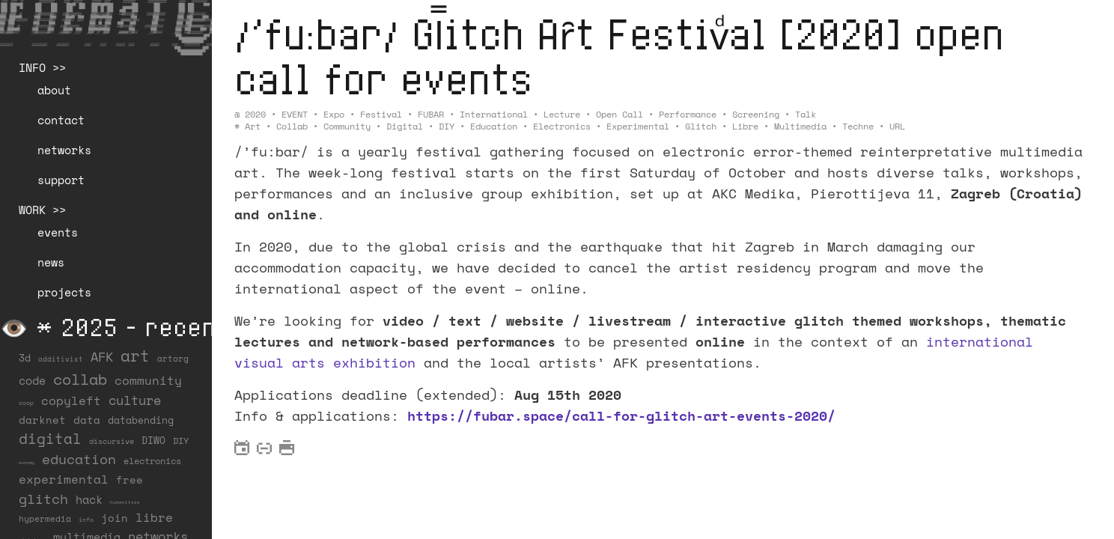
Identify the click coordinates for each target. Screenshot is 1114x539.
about (54, 90)
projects (64, 292)
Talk (805, 114)
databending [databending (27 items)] (141, 419)
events (57, 232)
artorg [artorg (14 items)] (173, 359)
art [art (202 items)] (135, 356)
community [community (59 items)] (148, 380)
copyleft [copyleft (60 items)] (71, 400)
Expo (333, 114)
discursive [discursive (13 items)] (111, 441)
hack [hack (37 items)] (89, 500)
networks (64, 149)
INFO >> (42, 67)
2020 (255, 114)
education (493, 126)
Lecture (562, 114)
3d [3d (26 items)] (25, 357)
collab (292, 126)
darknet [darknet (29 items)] (42, 419)
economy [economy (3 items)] (26, 463)
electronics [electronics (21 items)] (152, 460)
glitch (700, 126)
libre (745, 126)
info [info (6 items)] (86, 519)
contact (61, 120)
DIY (446, 126)
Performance (687, 114)
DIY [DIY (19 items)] (181, 440)
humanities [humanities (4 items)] (125, 502)
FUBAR (431, 114)
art (253, 126)
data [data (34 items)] (86, 419)
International (494, 114)
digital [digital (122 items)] (50, 438)
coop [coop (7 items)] (26, 402)
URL (897, 126)
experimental (637, 126)
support (61, 179)
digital (404, 126)
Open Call (619, 114)
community (347, 126)
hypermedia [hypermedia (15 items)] (45, 519)
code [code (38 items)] (32, 381)
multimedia (800, 126)
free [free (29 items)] (129, 479)
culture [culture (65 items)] (135, 400)
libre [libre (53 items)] (154, 517)
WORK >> (42, 209)
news (50, 262)
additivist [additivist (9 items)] (60, 359)
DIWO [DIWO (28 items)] (153, 440)
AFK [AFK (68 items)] (102, 356)
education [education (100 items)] (79, 458)
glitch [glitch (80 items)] (43, 498)
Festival (381, 114)
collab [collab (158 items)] (80, 379)
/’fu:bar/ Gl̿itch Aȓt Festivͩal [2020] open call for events (630, 55)
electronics (562, 126)
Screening (755, 114)
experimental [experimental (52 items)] (64, 479)
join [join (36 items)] (114, 518)
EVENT (294, 114)
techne (858, 126)
